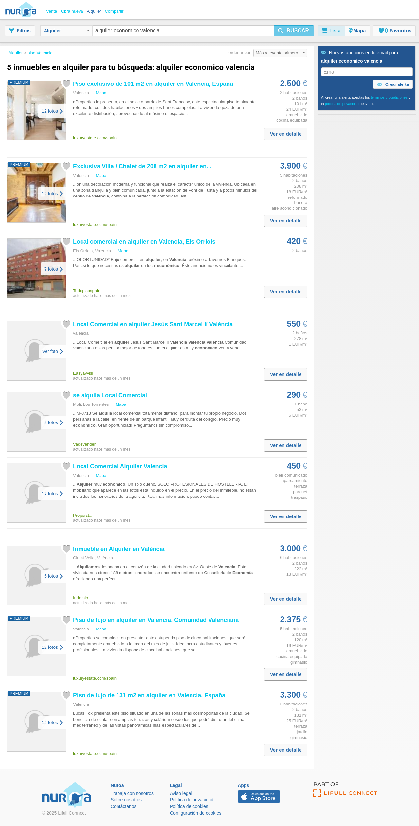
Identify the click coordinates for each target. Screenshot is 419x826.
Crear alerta (393, 84)
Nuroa (22, 10)
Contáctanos (124, 806)
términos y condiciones (389, 97)
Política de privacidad (191, 799)
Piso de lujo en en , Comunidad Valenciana (156, 620)
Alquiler (67, 30)
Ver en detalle (286, 134)
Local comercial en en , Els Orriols (144, 241)
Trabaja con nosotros (132, 793)
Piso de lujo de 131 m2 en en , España (149, 695)
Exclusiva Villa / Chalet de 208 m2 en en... (142, 166)
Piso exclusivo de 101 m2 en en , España (153, 84)
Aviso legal (181, 793)
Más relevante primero (280, 52)
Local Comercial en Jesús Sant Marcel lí (153, 324)
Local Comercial (120, 466)
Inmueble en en (118, 549)
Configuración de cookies (195, 813)
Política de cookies (189, 806)
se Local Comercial (110, 395)
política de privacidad (342, 104)
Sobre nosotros (126, 799)
